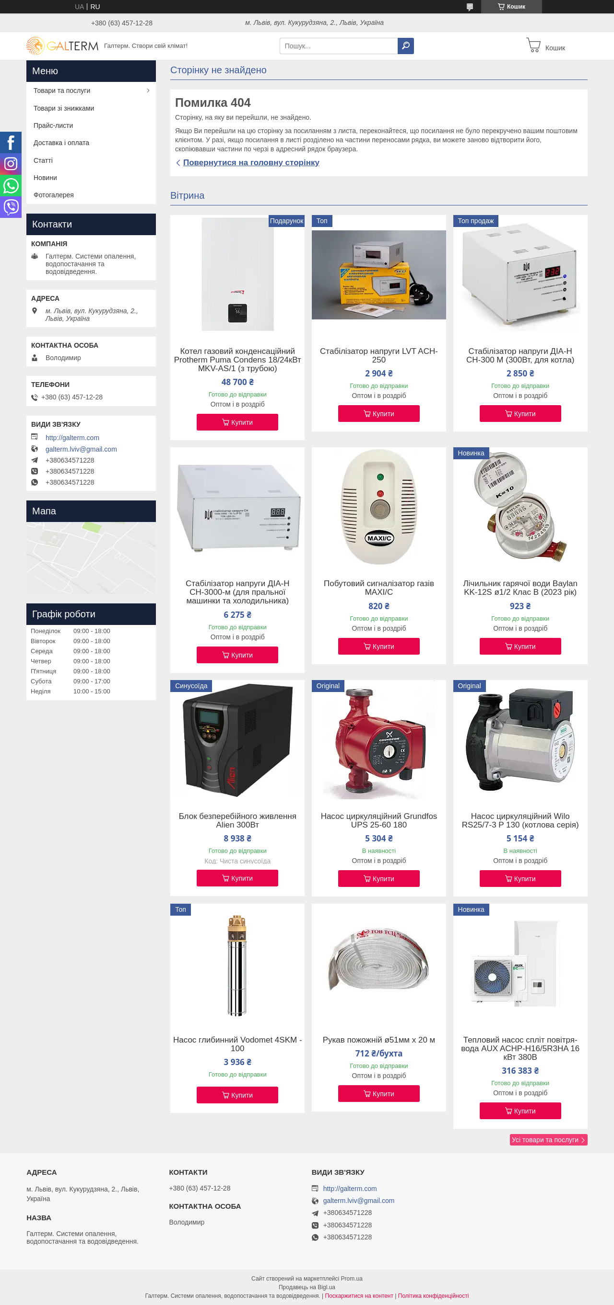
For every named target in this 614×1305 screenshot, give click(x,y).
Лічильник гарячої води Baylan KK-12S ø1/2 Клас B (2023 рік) (520, 588)
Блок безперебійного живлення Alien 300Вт (237, 820)
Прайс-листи (53, 125)
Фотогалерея (54, 195)
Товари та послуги (62, 90)
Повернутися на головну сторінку (251, 162)
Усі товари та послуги (545, 1140)
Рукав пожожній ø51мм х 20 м (379, 1040)
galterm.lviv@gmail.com (81, 449)
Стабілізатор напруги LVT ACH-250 (379, 355)
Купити (242, 422)
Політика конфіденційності (433, 1296)
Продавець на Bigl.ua (307, 1287)
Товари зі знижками (64, 108)
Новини (45, 178)
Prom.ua (352, 1278)
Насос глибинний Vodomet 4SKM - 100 (237, 1044)
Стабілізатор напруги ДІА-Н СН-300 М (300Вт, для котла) (520, 355)
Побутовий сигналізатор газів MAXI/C (379, 588)
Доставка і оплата (61, 143)
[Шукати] (406, 46)
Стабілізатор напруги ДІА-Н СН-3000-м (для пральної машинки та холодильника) (237, 592)
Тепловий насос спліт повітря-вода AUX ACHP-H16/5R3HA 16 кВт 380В (520, 1049)
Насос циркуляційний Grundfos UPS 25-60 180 (379, 820)
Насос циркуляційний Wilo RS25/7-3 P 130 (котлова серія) (520, 820)
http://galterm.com (72, 438)
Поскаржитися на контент (359, 1296)
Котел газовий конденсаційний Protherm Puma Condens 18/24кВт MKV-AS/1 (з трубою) (237, 360)
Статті (43, 160)
